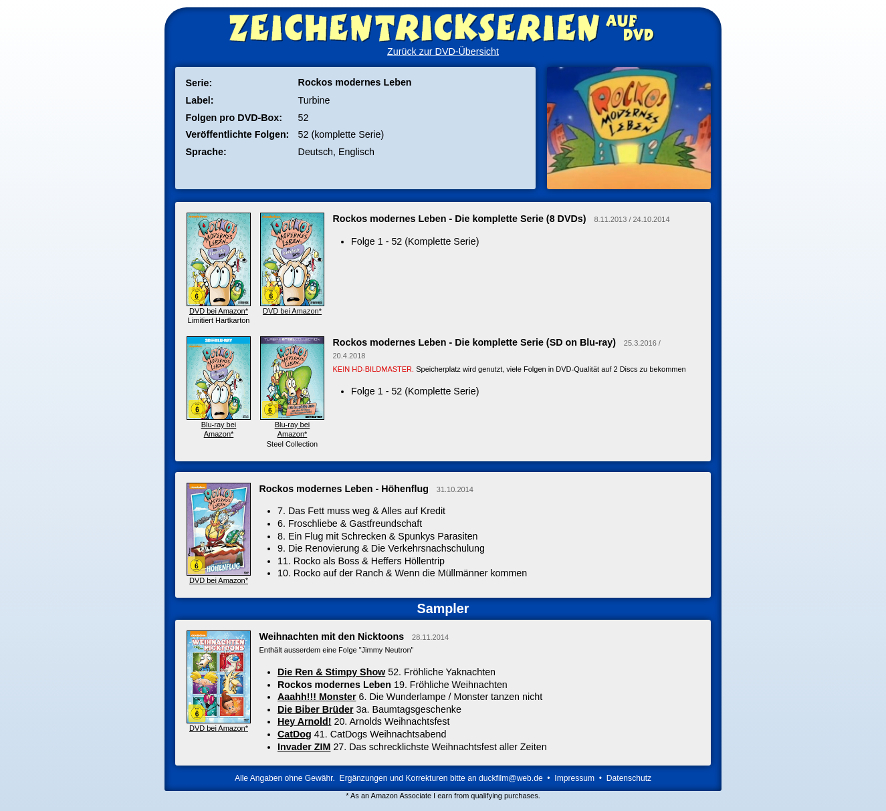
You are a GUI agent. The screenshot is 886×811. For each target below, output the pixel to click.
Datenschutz (628, 778)
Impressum (574, 778)
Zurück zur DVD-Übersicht (443, 51)
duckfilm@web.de (511, 778)
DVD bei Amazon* (219, 575)
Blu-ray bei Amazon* (219, 425)
